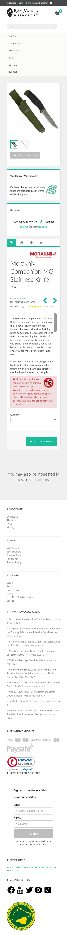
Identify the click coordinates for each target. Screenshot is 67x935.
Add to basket (41, 441)
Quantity (14, 414)
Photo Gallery (25, 155)
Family (10, 593)
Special (10, 600)
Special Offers (14, 551)
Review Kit (12, 558)
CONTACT (14, 64)
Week (10, 582)
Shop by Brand (14, 555)
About (13, 50)
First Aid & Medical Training (21, 597)
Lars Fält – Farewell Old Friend (24, 701)
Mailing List (12, 527)
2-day (10, 586)
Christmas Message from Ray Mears (27, 660)
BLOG (11, 57)
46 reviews (40, 306)
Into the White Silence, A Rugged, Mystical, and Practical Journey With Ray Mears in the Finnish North (31, 673)
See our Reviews (33, 226)
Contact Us (12, 516)
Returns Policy (14, 562)
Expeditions (13, 590)
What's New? (13, 548)
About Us (11, 520)
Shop (12, 36)
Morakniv (21, 298)
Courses (14, 43)
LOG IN (14, 72)
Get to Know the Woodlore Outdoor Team (30, 619)
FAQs (9, 523)
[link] (21, 764)
